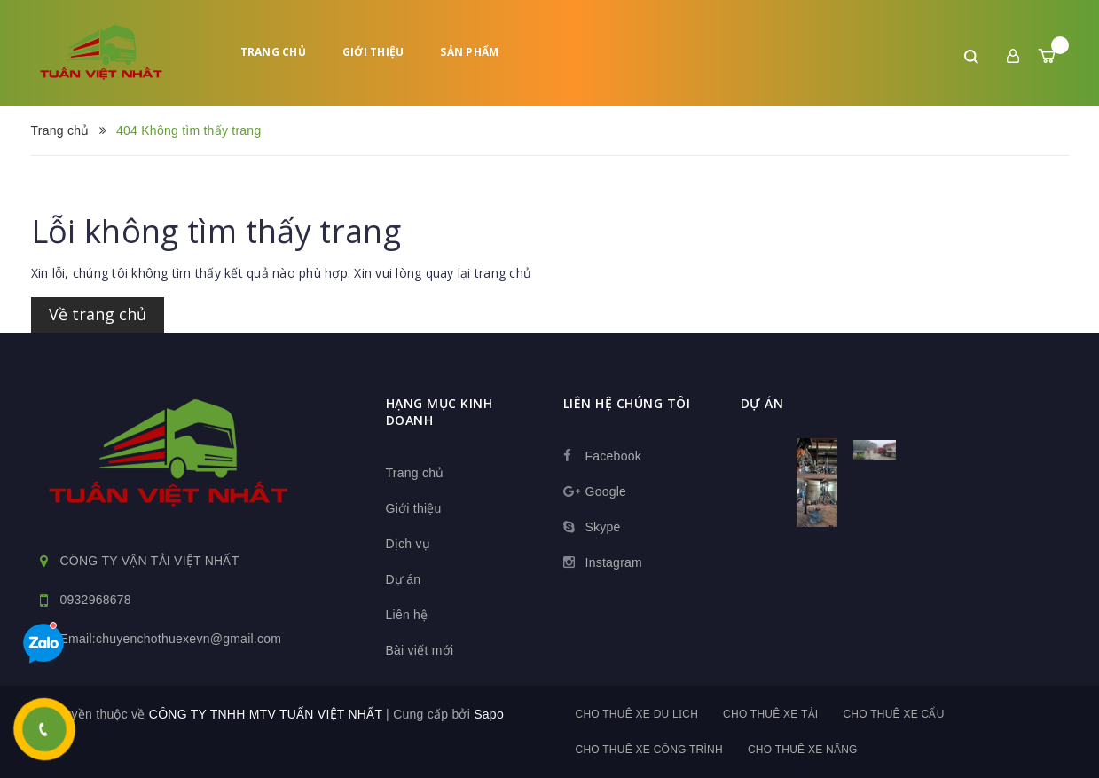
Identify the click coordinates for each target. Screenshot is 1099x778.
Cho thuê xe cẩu (893, 714)
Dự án (403, 579)
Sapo (489, 714)
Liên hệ (407, 615)
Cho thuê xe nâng (803, 749)
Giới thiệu (373, 51)
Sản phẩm (469, 51)
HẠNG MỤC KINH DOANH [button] (439, 411)
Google (606, 491)
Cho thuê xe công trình (649, 749)
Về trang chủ (97, 314)
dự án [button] (762, 403)
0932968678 (95, 600)
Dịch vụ (408, 544)
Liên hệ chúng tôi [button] (627, 403)
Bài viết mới (420, 650)
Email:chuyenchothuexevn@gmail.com (171, 639)
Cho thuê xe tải (770, 714)
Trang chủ (273, 51)
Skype (603, 527)
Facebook (613, 456)
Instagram (614, 562)
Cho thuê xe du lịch (637, 714)
